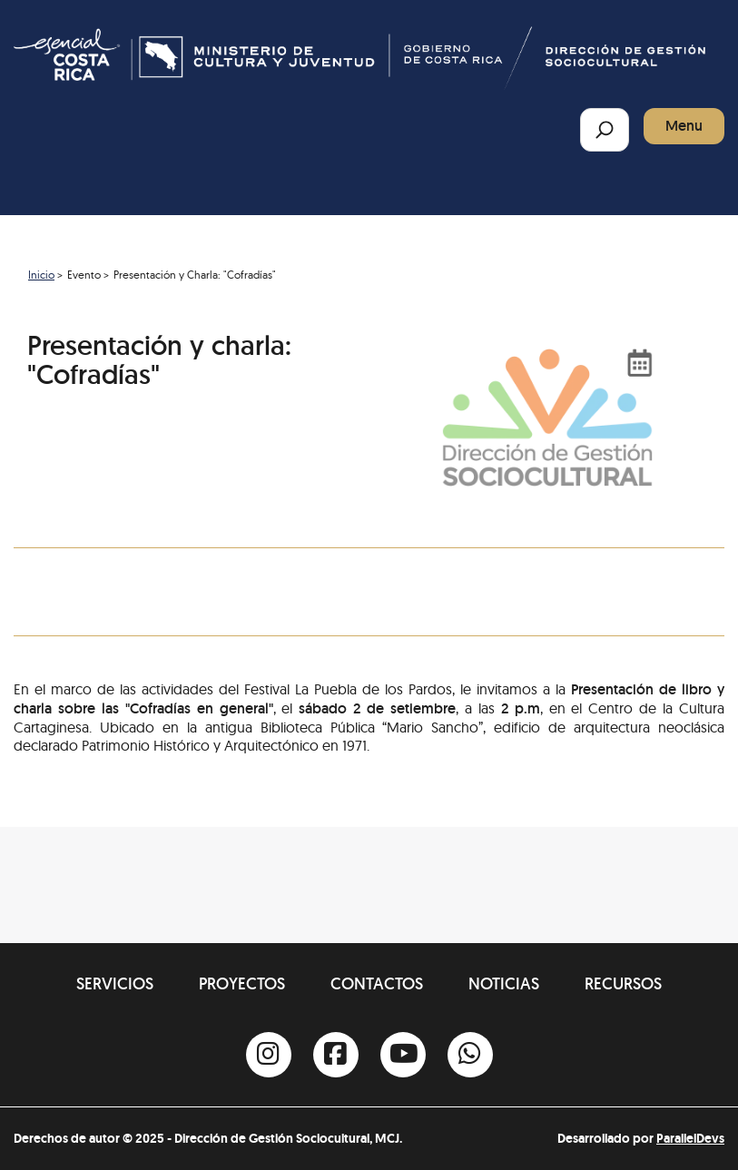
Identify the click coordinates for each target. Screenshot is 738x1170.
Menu (684, 125)
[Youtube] (403, 1054)
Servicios (114, 983)
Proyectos (242, 983)
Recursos (623, 983)
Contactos (376, 983)
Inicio (41, 274)
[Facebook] (336, 1054)
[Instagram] (268, 1054)
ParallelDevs (690, 1138)
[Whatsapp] (470, 1054)
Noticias (503, 983)
